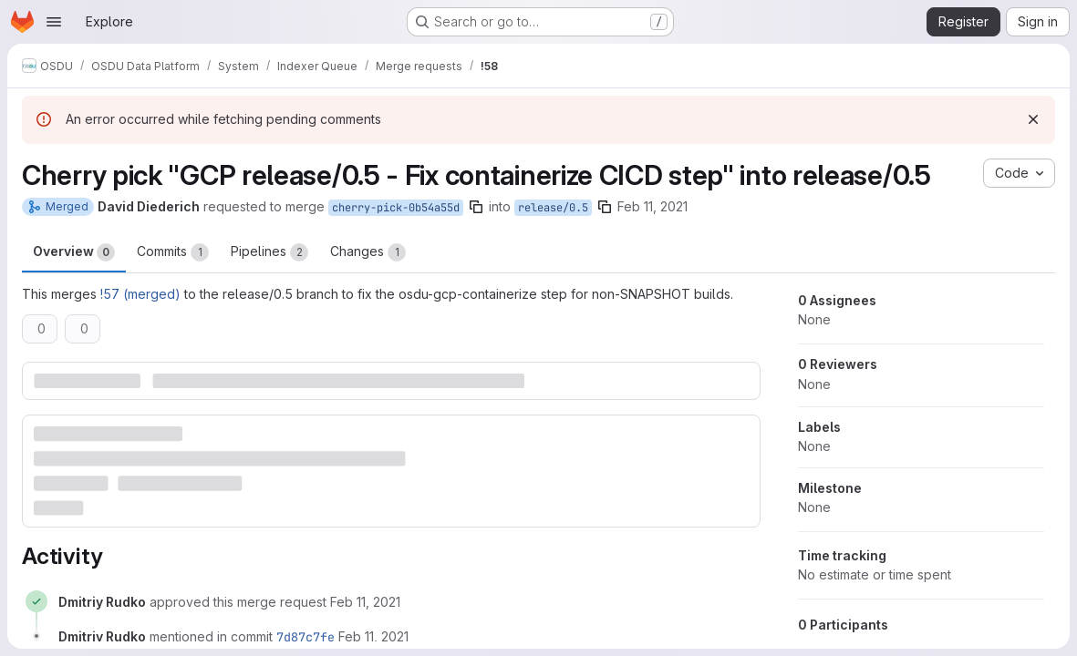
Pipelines (269, 252)
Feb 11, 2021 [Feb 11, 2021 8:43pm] (652, 206)
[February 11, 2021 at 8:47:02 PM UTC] (373, 636)
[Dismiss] (1033, 119)
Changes (368, 252)
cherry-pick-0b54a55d (396, 207)
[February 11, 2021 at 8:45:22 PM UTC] (365, 602)
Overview (74, 252)
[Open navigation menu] (53, 21)
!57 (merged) (140, 294)
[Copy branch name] (476, 207)
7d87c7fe (305, 637)
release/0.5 (553, 207)
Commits (173, 252)
